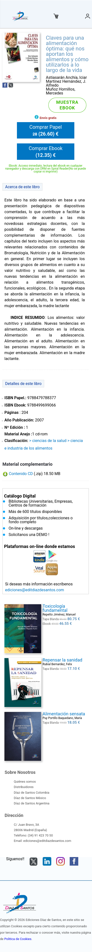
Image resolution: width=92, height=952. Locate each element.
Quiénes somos (25, 781)
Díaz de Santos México (30, 798)
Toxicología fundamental (54, 608)
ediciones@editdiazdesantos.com (34, 590)
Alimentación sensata (63, 713)
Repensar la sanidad (62, 659)
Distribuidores (23, 787)
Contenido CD (21, 473)
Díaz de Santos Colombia (31, 792)
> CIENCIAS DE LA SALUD (47, 440)
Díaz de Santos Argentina (31, 803)
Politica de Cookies (17, 939)
